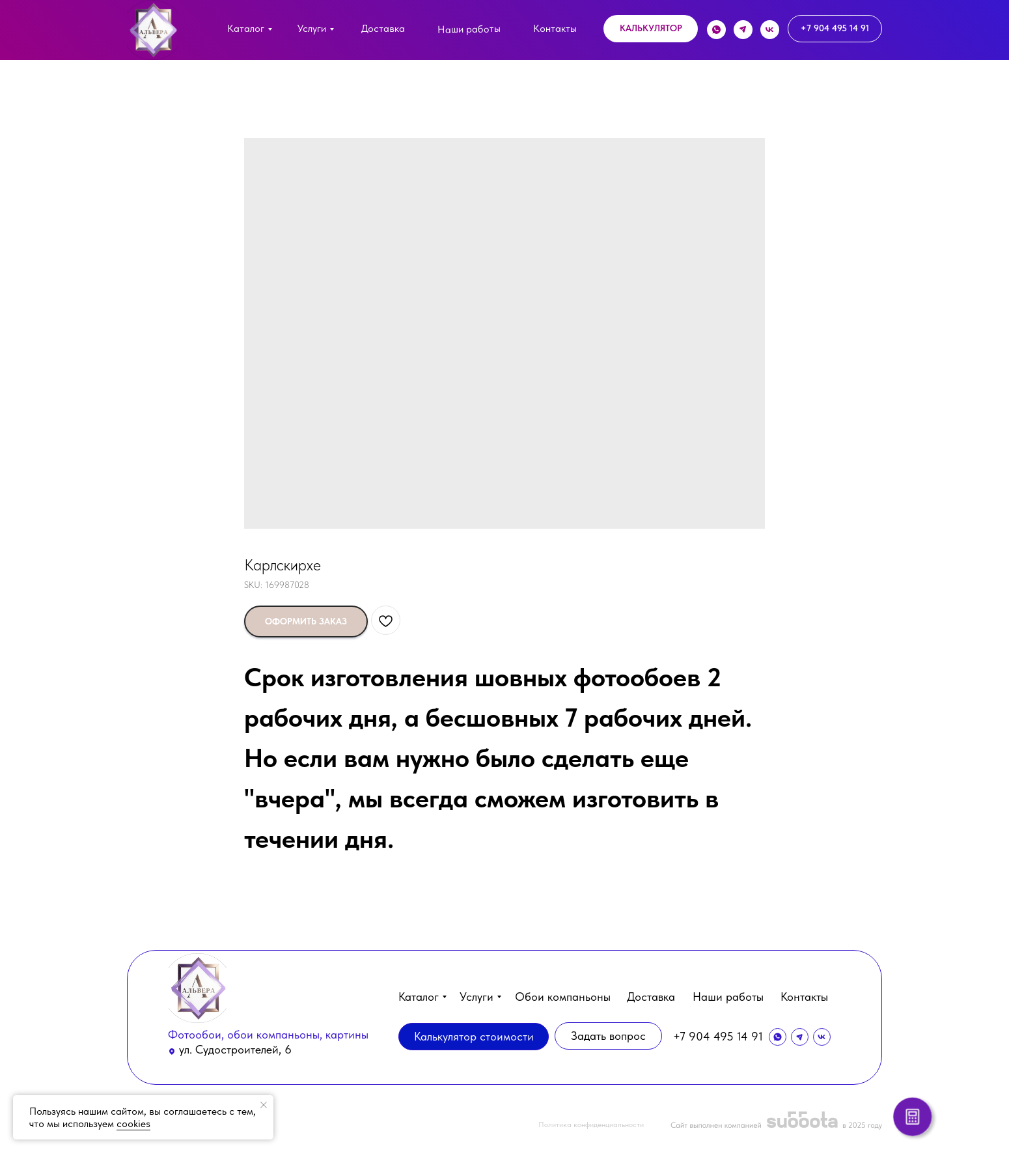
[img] (152, 30)
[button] (650, 28)
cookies (133, 1123)
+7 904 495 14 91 (718, 1036)
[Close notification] (263, 1104)
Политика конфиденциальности (591, 1124)
